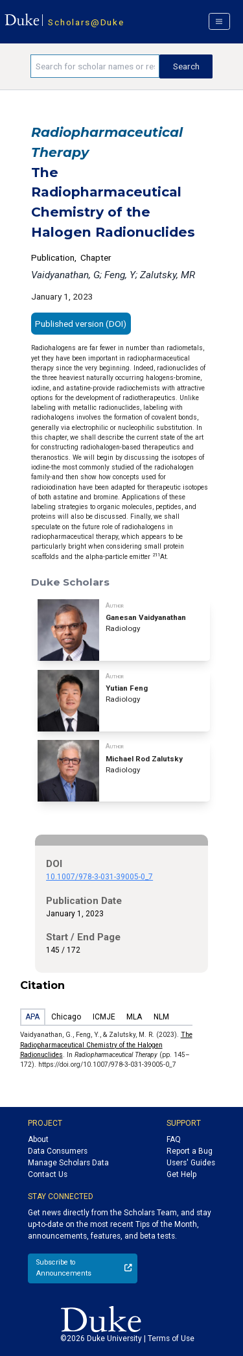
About (38, 1139)
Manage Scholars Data (68, 1162)
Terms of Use (171, 1338)
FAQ (174, 1139)
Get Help (181, 1174)
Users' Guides (191, 1162)
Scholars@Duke (86, 22)
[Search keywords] (94, 66)
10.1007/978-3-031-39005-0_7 (99, 876)
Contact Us (47, 1174)
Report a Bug (190, 1151)
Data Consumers (57, 1151)
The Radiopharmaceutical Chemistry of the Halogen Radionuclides (106, 1044)
